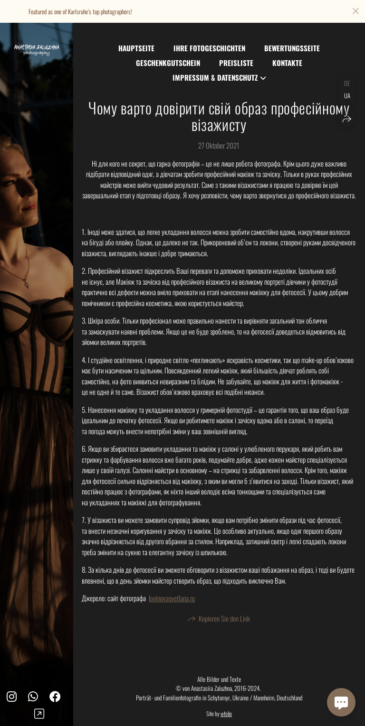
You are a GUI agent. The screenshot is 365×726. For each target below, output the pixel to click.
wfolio (226, 713)
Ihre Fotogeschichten (209, 48)
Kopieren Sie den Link (224, 619)
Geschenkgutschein (168, 62)
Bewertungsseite (292, 48)
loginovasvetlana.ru (172, 598)
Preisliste (236, 62)
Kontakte (287, 62)
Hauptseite (136, 48)
